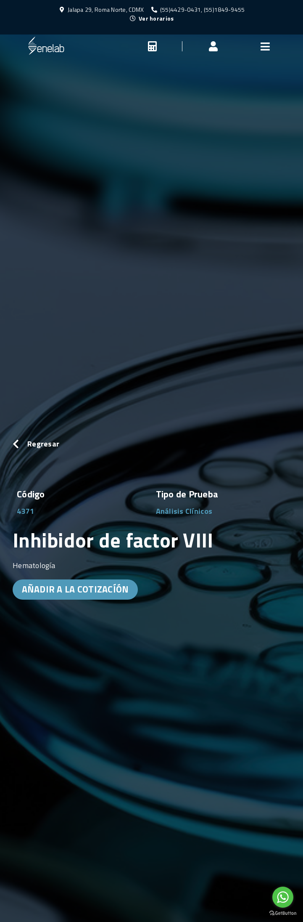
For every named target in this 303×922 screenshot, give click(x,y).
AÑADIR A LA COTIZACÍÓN (75, 589)
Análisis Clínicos (184, 511)
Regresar (43, 443)
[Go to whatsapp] (282, 897)
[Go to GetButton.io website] (282, 913)
